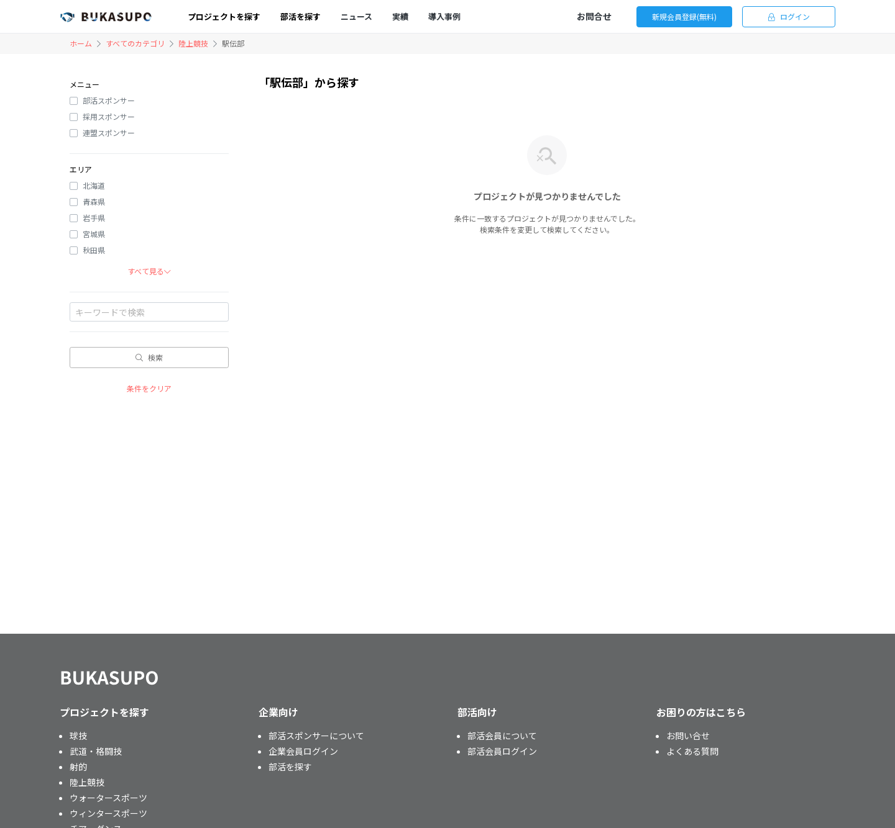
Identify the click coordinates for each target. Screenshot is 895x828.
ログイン (789, 16)
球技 (78, 735)
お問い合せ (688, 735)
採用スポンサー (109, 116)
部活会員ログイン (502, 751)
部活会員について (502, 735)
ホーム (81, 43)
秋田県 (94, 250)
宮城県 (94, 233)
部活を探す (290, 766)
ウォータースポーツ (108, 797)
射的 (78, 766)
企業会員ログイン (303, 751)
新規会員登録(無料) (684, 16)
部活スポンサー (109, 100)
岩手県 (94, 217)
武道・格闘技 (96, 751)
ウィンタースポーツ (108, 813)
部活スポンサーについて (316, 735)
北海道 (94, 185)
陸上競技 (193, 43)
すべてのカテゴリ (135, 43)
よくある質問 (692, 751)
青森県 (94, 201)
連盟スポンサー (109, 132)
